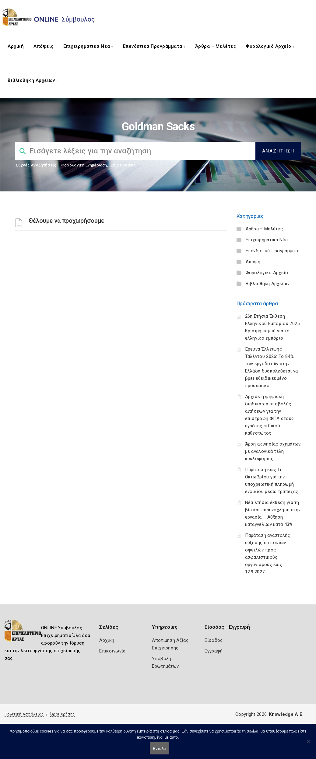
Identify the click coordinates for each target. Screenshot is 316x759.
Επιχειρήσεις (123, 165)
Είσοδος (214, 640)
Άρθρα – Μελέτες (215, 46)
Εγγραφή (214, 651)
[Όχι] (308, 744)
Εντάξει (159, 748)
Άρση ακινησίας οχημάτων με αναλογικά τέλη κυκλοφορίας (273, 451)
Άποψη (253, 261)
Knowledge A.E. (286, 714)
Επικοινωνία (112, 651)
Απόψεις (43, 46)
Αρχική (16, 46)
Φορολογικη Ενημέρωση (84, 165)
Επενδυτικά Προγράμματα (154, 46)
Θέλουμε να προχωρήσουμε (66, 220)
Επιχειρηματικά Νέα (88, 46)
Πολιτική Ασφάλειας (24, 714)
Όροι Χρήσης (62, 714)
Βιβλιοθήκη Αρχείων (33, 80)
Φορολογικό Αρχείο (270, 46)
